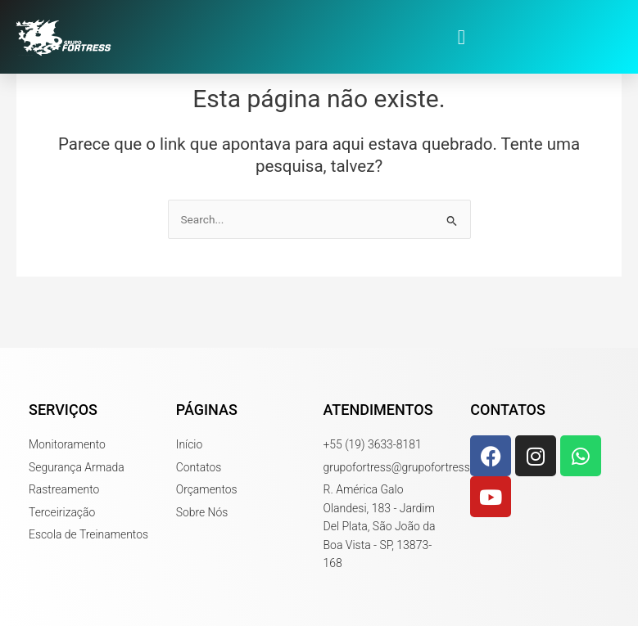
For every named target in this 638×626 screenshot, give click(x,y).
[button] (462, 36)
